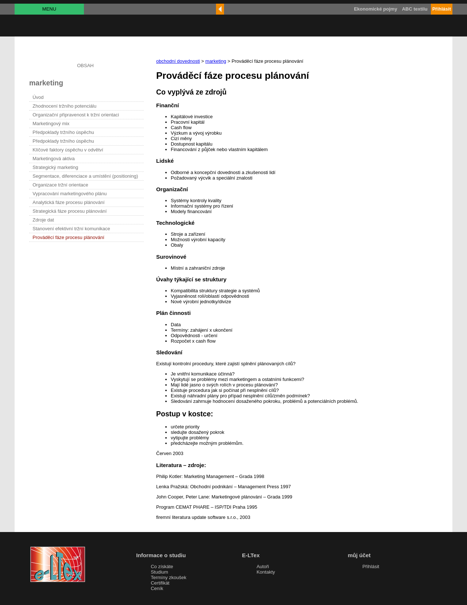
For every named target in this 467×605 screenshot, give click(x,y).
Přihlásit (370, 566)
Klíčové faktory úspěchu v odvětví (67, 150)
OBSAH (85, 65)
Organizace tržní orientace (60, 185)
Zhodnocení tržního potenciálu (64, 106)
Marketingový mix (50, 123)
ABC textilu (415, 9)
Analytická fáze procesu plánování (68, 202)
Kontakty (265, 572)
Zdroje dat (43, 220)
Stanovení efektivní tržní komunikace (71, 228)
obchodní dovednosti (178, 61)
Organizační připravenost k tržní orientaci (75, 114)
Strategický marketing (55, 167)
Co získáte (162, 566)
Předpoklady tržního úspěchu (63, 132)
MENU (49, 9)
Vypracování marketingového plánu (69, 193)
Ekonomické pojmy (375, 9)
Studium (159, 572)
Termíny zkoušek (168, 577)
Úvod (37, 97)
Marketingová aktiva (53, 158)
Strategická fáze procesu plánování (69, 211)
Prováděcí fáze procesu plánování (68, 237)
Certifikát (160, 583)
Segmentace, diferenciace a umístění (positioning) (85, 176)
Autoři (262, 566)
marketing (215, 61)
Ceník (157, 588)
